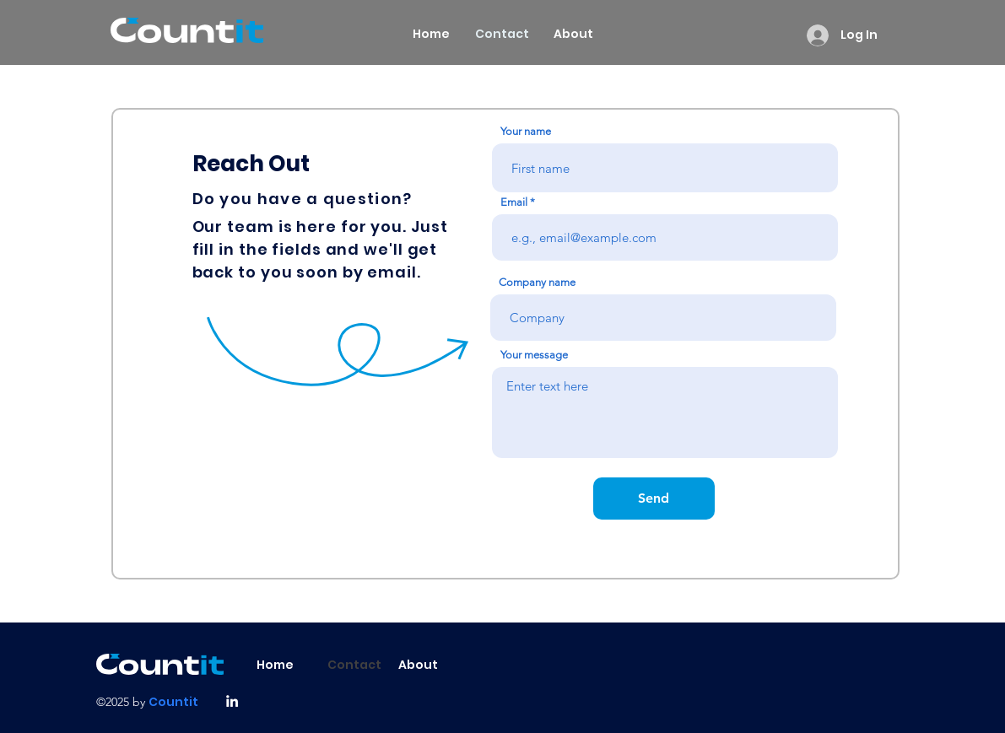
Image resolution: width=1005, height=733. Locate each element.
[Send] (654, 498)
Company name (537, 282)
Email (513, 202)
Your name (525, 131)
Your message (534, 354)
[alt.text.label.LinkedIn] (232, 701)
